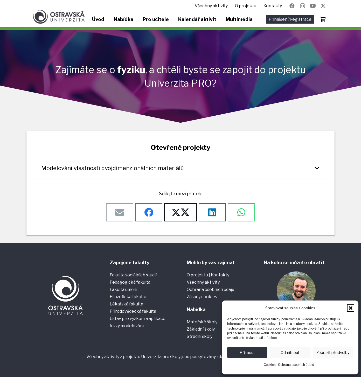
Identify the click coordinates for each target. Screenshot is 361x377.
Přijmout (247, 352)
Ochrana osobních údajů (296, 365)
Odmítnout (290, 352)
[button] (350, 308)
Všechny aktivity (203, 282)
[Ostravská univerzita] (59, 17)
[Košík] (322, 19)
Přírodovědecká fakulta (133, 311)
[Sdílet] (148, 212)
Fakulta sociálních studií (133, 275)
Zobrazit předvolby (333, 352)
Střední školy (199, 336)
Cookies (269, 365)
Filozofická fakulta (128, 296)
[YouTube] (313, 6)
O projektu (198, 275)
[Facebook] (292, 6)
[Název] (323, 6)
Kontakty (220, 275)
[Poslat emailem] (119, 212)
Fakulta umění (123, 289)
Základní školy (201, 329)
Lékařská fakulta (126, 304)
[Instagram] (302, 6)
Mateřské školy (202, 321)
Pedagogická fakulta (130, 282)
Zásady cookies (202, 296)
